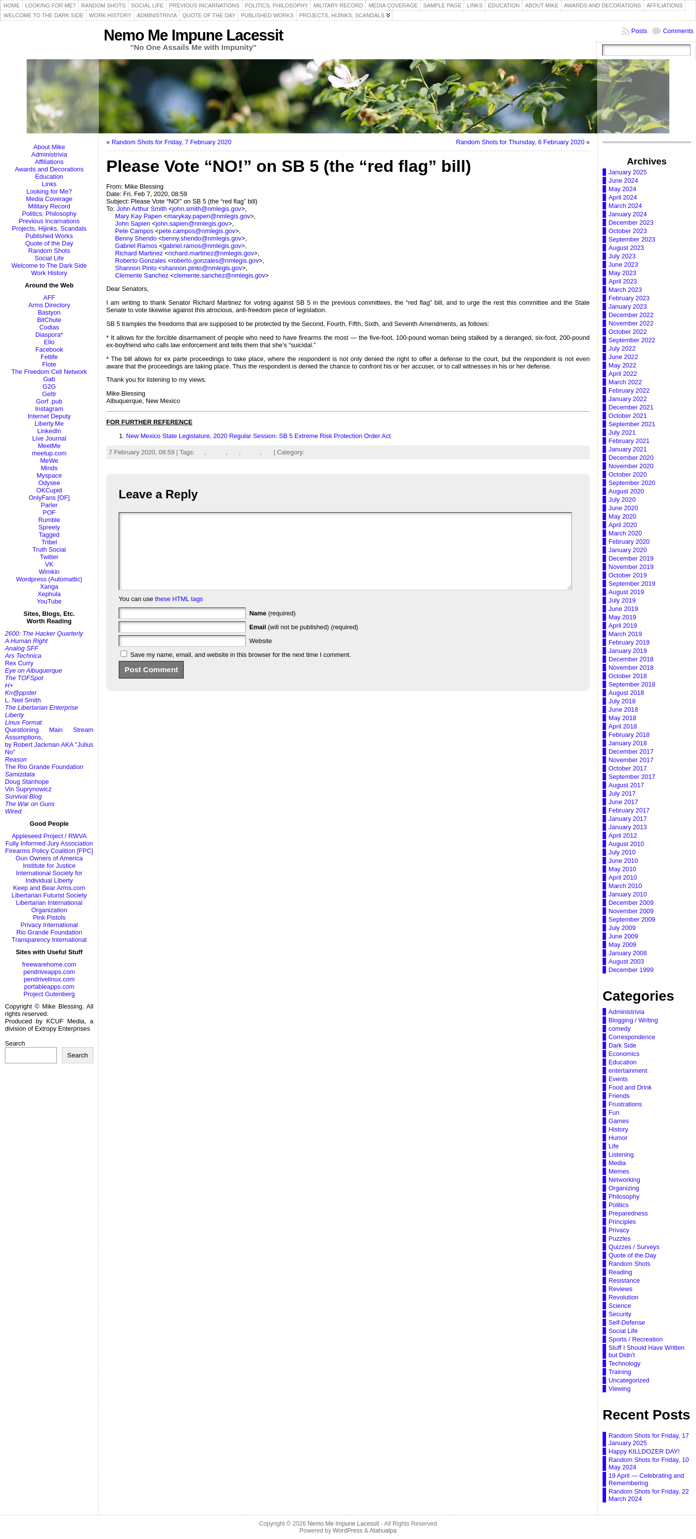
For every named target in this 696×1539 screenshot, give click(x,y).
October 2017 (628, 768)
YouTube (49, 601)
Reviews (620, 1289)
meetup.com (49, 453)
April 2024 (623, 197)
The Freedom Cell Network (49, 371)
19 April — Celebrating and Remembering (646, 1479)
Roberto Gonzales (140, 260)
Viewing (620, 1388)
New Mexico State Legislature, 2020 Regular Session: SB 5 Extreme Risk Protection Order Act (258, 436)
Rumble (49, 520)
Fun (614, 1112)
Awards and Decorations (49, 169)
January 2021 (628, 449)
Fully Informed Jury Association (49, 843)
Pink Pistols (49, 917)
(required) (272, 628)
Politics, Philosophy (49, 213)
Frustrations (625, 1104)
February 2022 (629, 390)
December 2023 (631, 222)
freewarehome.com (49, 964)
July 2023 (622, 256)
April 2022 (623, 373)
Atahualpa (382, 1530)
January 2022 (628, 399)
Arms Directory (49, 305)
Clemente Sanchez (142, 275)
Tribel (49, 542)
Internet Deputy (49, 416)
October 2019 (628, 575)
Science (620, 1305)
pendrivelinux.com (49, 979)
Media (617, 1163)
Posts (639, 31)
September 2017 (632, 776)
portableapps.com (49, 986)
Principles (622, 1221)
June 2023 (623, 264)
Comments (678, 31)
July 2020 (622, 499)
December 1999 (631, 969)
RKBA (251, 452)
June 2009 (623, 936)
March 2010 (625, 886)
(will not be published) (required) (303, 642)
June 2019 (623, 608)
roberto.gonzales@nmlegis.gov (215, 260)
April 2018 (623, 726)
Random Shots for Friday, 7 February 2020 (171, 142)
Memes (619, 1171)
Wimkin (49, 571)
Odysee (49, 482)
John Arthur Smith (142, 208)
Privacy (619, 1230)
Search (15, 1043)
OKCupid (49, 490)
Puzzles (620, 1238)
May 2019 (622, 617)
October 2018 (628, 676)
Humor (618, 1137)
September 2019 (632, 583)
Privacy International (49, 925)
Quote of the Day (49, 243)
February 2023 (629, 298)
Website (260, 655)
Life (614, 1146)
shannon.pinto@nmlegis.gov (202, 268)
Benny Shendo (136, 238)
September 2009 (632, 919)
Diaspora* (49, 334)
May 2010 (622, 869)
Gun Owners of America (49, 858)
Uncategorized (629, 1380)
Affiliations (49, 161)
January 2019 (628, 650)
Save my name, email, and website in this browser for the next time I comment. (240, 669)
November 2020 (631, 466)
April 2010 (623, 877)
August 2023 (626, 247)
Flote (49, 364)
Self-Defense (348, 452)
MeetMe (49, 445)
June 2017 (623, 802)
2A (200, 452)
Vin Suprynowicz (28, 789)
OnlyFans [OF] (49, 497)
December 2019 (631, 558)
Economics (624, 1053)
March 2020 (625, 533)
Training (620, 1372)
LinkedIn (49, 431)
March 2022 (625, 382)
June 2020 (623, 508)
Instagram (49, 408)
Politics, (318, 452)
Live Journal (49, 438)
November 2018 (631, 667)
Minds (49, 468)
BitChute (49, 320)
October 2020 (628, 474)
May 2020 (622, 516)
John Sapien (132, 223)
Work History (49, 273)
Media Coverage (49, 198)
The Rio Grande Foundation (44, 766)
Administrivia (49, 154)
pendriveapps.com (49, 971)
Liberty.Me (49, 423)
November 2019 (631, 566)
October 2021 (628, 415)
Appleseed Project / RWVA (49, 836)
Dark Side (622, 1045)
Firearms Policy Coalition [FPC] (49, 850)
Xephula (49, 594)
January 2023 (628, 306)
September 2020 (632, 482)
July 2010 (622, 852)
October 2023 (628, 231)
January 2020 (628, 550)
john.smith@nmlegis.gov (206, 208)
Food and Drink (630, 1087)
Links (49, 184)
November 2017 (631, 760)
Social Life (49, 258)
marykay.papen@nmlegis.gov (208, 216)
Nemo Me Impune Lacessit (193, 35)
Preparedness (628, 1213)
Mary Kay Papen (138, 216)
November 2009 (631, 911)
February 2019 (629, 642)
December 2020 (631, 457)
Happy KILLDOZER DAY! (644, 1451)
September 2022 (632, 340)
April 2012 (623, 835)
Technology (625, 1363)
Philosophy (624, 1196)
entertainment (628, 1070)
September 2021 (632, 424)
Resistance (624, 1280)
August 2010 (626, 844)
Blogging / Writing (633, 1020)
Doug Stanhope (27, 781)
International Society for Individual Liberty (49, 876)
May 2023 (622, 273)
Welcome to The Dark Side (49, 265)
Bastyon (49, 312)
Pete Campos (134, 231)
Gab (49, 379)
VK (49, 564)
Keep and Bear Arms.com (49, 887)
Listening (621, 1154)
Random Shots (49, 250)
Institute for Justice (49, 865)
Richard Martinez (139, 253)
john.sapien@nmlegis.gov (192, 223)
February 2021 (629, 441)
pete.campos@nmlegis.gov (197, 231)
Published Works (49, 236)
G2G (49, 386)
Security (620, 1314)
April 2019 (623, 625)
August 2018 (626, 692)
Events (618, 1079)
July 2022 (622, 348)
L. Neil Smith (23, 700)
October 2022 (628, 331)
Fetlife (49, 357)
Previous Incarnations (49, 221)
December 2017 (631, 751)
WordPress (347, 1530)
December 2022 (631, 315)
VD (267, 452)
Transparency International (49, 939)
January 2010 (628, 894)
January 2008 (628, 953)
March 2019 (625, 634)
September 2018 (632, 684)
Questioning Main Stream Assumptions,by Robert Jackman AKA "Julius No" (49, 741)
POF (49, 512)
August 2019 (626, 592)
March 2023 (625, 289)
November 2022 (631, 323)
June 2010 (623, 860)
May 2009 (622, 944)
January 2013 (628, 827)
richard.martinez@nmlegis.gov (211, 253)
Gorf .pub (49, 401)
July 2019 (622, 600)
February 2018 (629, 734)
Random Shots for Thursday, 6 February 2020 (520, 142)
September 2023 (632, 239)
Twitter (49, 557)
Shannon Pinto (136, 268)
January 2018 (628, 743)
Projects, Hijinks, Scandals (49, 228)
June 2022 (623, 357)
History (618, 1129)
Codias (49, 327)
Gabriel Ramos (136, 245)
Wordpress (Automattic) (49, 579)
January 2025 (628, 172)
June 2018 (623, 709)
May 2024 (622, 189)
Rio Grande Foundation (49, 932)
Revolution (623, 1297)
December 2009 (631, 902)
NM (234, 452)
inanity (216, 452)
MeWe (49, 460)
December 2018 (631, 659)
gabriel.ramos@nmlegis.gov (202, 245)
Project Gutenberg (49, 994)
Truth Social (49, 549)
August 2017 (626, 785)
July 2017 (622, 793)
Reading (620, 1272)
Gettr (49, 394)
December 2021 (631, 407)
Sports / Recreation (636, 1339)
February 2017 (629, 810)
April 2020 (623, 524)
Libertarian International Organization (49, 906)
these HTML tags (179, 613)
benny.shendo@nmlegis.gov (202, 238)
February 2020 (629, 541)
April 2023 (623, 281)
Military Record (49, 206)
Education (49, 176)
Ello (49, 342)
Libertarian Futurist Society (49, 895)
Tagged (49, 534)
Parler (49, 505)
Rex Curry (19, 663)
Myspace (49, 475)
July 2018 (622, 701)
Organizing (624, 1188)
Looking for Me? (49, 191)
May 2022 (622, 365)
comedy (620, 1028)
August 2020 (626, 491)
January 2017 (628, 818)
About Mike (49, 147)
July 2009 (622, 928)
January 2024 (628, 214)
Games (619, 1121)
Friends (619, 1095)
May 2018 (622, 718)
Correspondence (632, 1037)
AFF (49, 297)
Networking (624, 1179)
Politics (619, 1205)
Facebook (49, 349)
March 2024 (625, 205)
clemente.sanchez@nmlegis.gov (219, 275)
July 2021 (622, 432)
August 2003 (626, 961)
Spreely (49, 527)
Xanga (49, 586)
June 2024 (623, 180)
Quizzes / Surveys (634, 1247)
